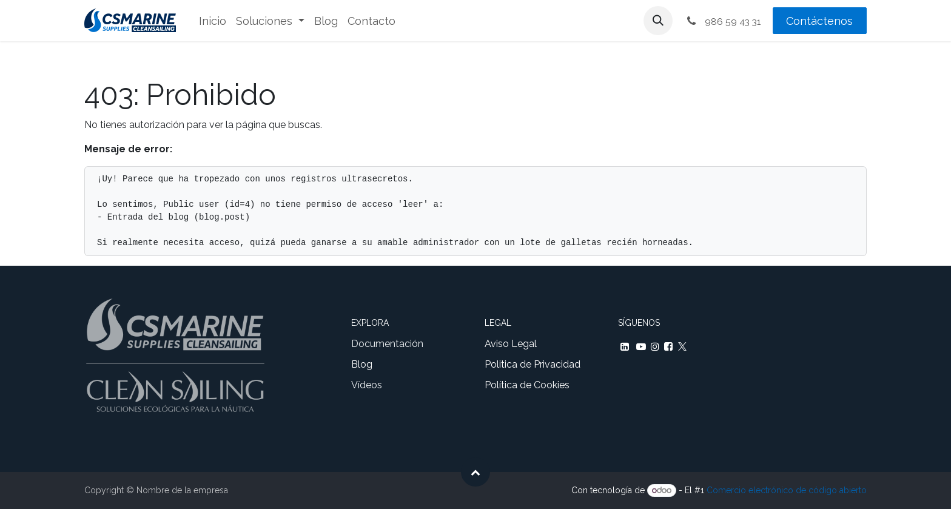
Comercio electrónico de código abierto (787, 490)
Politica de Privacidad (532, 364)
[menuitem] (212, 21)
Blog (361, 364)
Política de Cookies (527, 385)
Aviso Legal (511, 343)
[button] (658, 20)
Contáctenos (819, 21)
